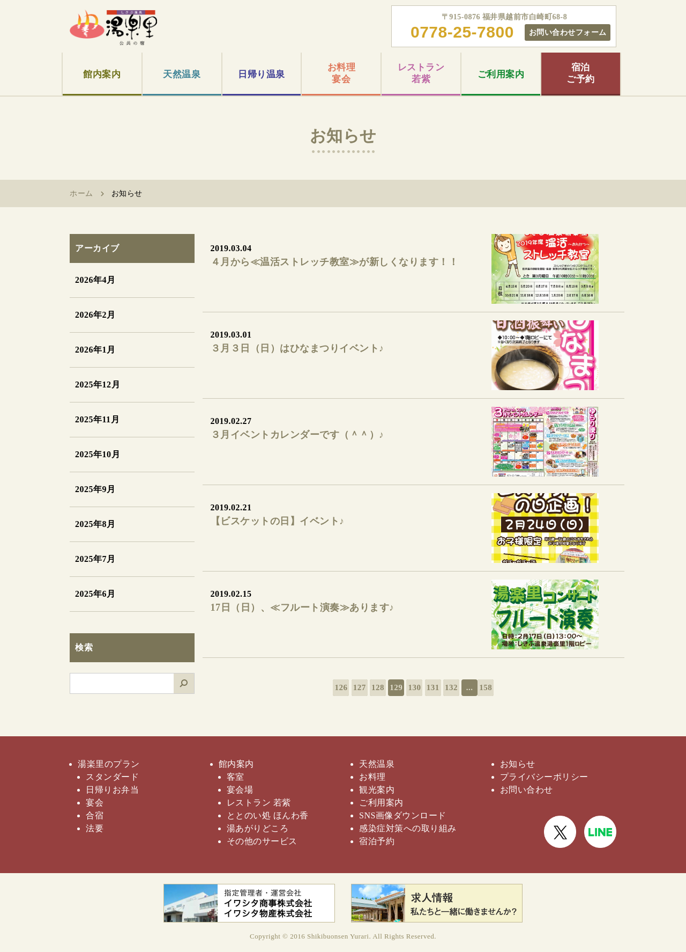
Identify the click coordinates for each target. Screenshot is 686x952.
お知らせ (517, 763)
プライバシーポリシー (544, 776)
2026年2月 (95, 314)
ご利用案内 (501, 74)
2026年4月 (95, 279)
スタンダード (112, 776)
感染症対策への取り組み (408, 828)
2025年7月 (95, 558)
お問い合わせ (526, 789)
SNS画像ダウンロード (402, 815)
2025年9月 (95, 489)
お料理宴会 (341, 73)
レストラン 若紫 (259, 802)
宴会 (94, 802)
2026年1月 (95, 349)
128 (377, 687)
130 (414, 687)
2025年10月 (97, 454)
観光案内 (376, 789)
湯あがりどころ (258, 828)
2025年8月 (95, 524)
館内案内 (102, 74)
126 (340, 687)
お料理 (372, 776)
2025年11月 (97, 419)
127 (359, 687)
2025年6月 (95, 593)
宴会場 (240, 789)
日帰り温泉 (261, 74)
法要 (94, 828)
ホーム (81, 193)
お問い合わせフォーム (568, 32)
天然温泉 (181, 74)
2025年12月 (97, 384)
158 (485, 687)
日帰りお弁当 (112, 789)
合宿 (94, 815)
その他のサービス (262, 841)
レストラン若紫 (421, 73)
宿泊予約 (376, 841)
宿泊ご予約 (580, 73)
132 (451, 687)
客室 (235, 776)
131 (433, 687)
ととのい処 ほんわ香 (268, 815)
